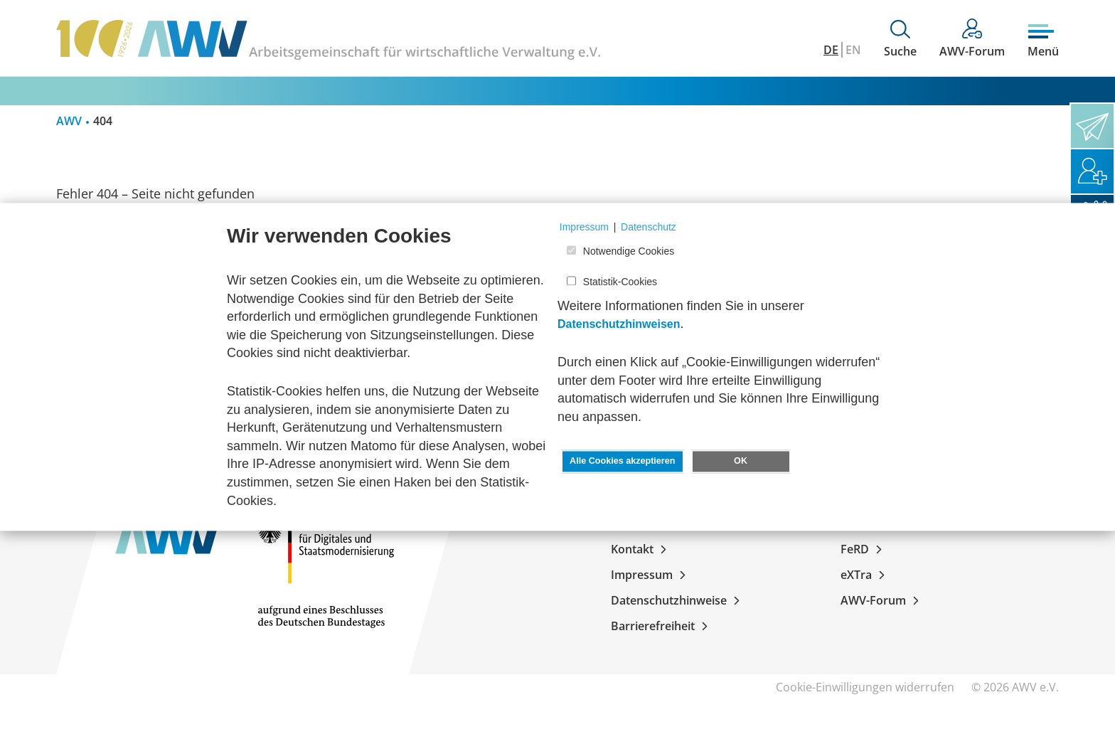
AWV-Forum (882, 600)
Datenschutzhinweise (678, 600)
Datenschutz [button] (648, 227)
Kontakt (641, 549)
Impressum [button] (584, 227)
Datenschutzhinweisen (619, 325)
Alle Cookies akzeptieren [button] (622, 462)
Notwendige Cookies (628, 251)
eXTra (865, 575)
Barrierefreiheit (662, 626)
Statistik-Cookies (620, 281)
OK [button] (740, 462)
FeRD (864, 549)
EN (853, 50)
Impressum (651, 575)
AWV (69, 121)
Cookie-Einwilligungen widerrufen (865, 687)
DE (830, 50)
